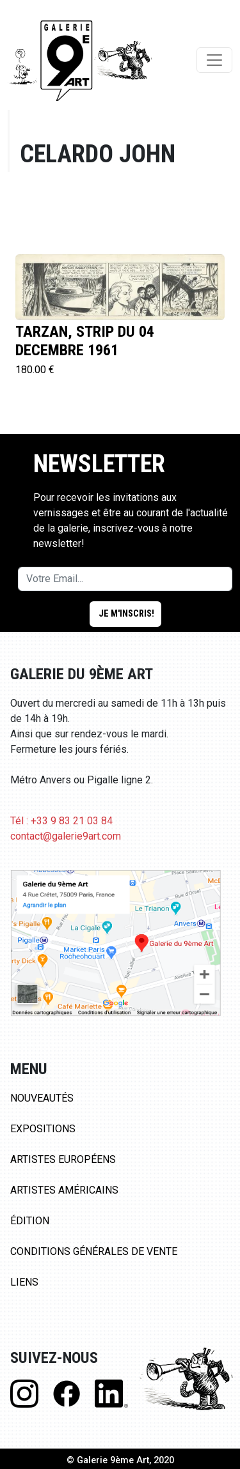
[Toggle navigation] (214, 60)
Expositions (43, 1129)
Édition (29, 1221)
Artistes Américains (64, 1190)
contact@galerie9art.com (65, 836)
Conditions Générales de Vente (93, 1251)
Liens (24, 1282)
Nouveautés (42, 1098)
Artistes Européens (63, 1159)
